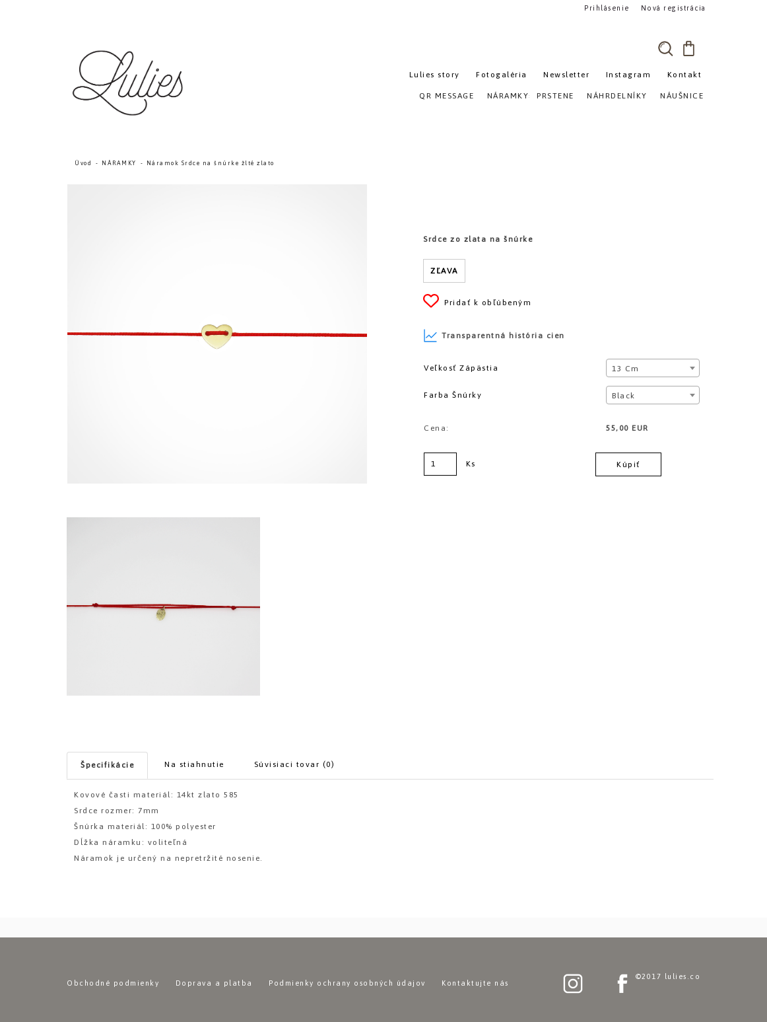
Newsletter (566, 74)
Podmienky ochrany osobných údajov (347, 983)
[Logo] (129, 82)
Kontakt (684, 74)
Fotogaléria (501, 74)
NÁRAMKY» (510, 95)
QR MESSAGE (446, 95)
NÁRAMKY (119, 163)
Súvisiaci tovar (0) (294, 764)
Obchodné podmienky (113, 983)
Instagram (628, 74)
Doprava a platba (214, 983)
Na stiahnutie (194, 764)
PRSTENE (555, 95)
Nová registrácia (671, 7)
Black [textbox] (624, 395)
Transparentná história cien (494, 335)
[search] (665, 48)
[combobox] (652, 368)
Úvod (83, 163)
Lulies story (434, 74)
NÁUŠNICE (682, 95)
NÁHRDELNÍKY (617, 95)
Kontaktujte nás (475, 983)
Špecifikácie (107, 765)
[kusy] (440, 464)
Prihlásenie (606, 7)
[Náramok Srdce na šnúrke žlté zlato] (217, 190)
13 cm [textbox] (626, 368)
